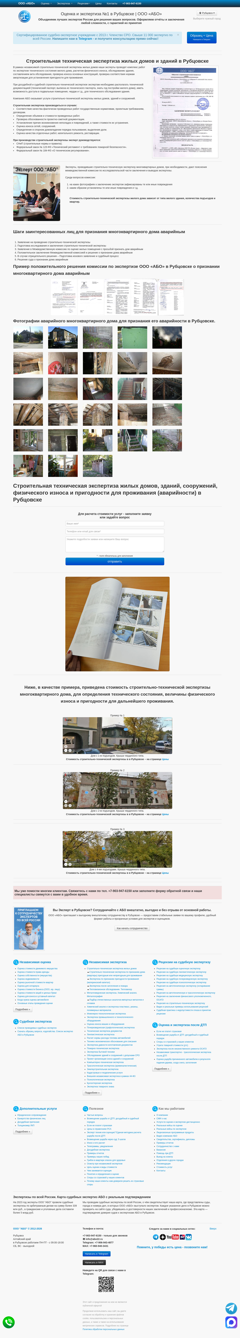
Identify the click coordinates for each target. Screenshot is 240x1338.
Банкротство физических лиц (32, 1118)
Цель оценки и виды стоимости (102, 1167)
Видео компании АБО (167, 1136)
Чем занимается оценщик (99, 1170)
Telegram (85, 38)
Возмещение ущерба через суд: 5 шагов (106, 1139)
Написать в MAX (94, 1262)
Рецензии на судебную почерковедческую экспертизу (182, 979)
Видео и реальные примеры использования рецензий (182, 1007)
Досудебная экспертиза (98, 1150)
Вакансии (161, 1150)
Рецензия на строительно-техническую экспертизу (181, 1003)
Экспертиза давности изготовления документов (110, 1045)
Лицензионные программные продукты (175, 1132)
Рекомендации (164, 1163)
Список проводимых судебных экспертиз (37, 1028)
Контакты (112, 3)
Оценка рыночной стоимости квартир (35, 982)
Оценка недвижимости (28, 979)
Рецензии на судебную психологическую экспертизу (181, 982)
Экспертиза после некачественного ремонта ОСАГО (182, 1049)
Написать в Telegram (96, 1253)
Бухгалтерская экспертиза (99, 1083)
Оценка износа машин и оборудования (105, 1024)
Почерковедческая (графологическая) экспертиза (111, 1027)
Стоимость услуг (165, 1167)
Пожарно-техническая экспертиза (103, 1048)
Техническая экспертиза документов (104, 1031)
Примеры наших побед (98, 1157)
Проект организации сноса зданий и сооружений (110, 1059)
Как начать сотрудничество (132, 928)
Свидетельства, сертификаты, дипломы (176, 1139)
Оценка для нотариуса (28, 986)
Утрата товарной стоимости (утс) (172, 1045)
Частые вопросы (95, 1115)
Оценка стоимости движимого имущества (38, 968)
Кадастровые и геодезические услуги (105, 1073)
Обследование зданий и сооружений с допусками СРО (113, 1055)
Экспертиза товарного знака (100, 1086)
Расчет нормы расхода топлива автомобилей (109, 1038)
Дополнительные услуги (38, 1108)
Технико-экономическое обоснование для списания (112, 1041)
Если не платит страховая (169, 1031)
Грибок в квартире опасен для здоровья (106, 1160)
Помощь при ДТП (165, 1153)
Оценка (46, 3)
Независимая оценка (35, 962)
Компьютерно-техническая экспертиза (105, 1062)
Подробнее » (22, 1009)
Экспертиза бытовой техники (101, 1052)
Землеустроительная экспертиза (103, 1069)
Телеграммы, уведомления (100, 1146)
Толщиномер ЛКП (26, 1125)
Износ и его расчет (96, 1143)
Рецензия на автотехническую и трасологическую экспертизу (186, 993)
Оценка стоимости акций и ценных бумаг (37, 993)
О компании (162, 1115)
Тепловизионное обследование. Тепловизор (111, 989)
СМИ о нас (162, 1118)
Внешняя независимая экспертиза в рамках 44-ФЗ (111, 1076)
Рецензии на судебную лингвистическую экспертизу (181, 972)
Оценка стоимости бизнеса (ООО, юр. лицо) (39, 989)
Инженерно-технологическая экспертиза (106, 1013)
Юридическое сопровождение (32, 1115)
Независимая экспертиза (108, 962)
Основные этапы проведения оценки (35, 1003)
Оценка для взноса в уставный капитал (36, 996)
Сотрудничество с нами (168, 1146)
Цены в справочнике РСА (99, 1129)
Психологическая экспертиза (101, 1079)
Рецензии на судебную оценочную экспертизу (179, 968)
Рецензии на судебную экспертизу (184, 962)
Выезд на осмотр (165, 1157)
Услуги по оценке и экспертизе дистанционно (178, 1122)
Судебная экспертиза (35, 1021)
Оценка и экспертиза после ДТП (182, 1025)
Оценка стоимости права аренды (33, 972)
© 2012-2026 (35, 1228)
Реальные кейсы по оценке (170, 1125)
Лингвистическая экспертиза (101, 1034)
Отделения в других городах (170, 1160)
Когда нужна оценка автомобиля (33, 1000)
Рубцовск (206, 13)
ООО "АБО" (20, 1228)
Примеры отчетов (95, 1153)
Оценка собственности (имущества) (35, 975)
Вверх (213, 1228)
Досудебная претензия (28, 1122)
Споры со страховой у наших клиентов (175, 1042)
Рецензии (84, 3)
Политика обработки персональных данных (104, 1329)
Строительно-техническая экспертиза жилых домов (112, 968)
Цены (98, 3)
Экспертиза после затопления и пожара (109, 986)
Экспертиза (64, 3)
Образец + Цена (201, 37)
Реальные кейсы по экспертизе (171, 1129)
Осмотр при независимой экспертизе (105, 1163)
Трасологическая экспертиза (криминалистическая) (112, 1066)
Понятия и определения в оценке (103, 1174)
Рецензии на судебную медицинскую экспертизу (180, 975)
